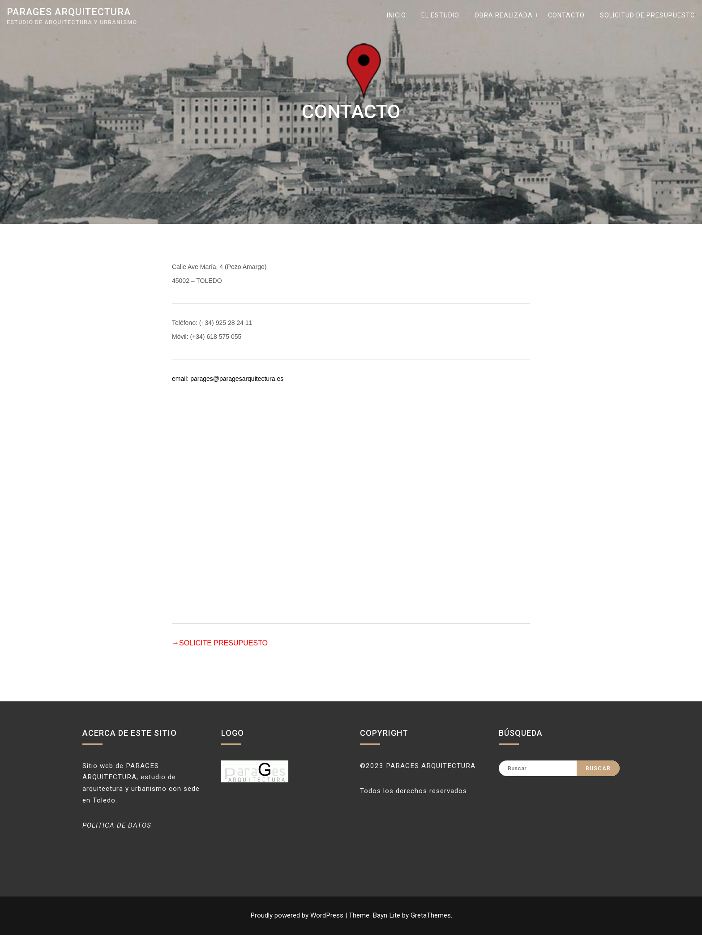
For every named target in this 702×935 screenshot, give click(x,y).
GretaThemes (431, 915)
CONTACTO (566, 15)
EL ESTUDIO (440, 15)
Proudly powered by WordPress (297, 915)
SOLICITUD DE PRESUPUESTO (647, 15)
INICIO (396, 15)
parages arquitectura (69, 11)
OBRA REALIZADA (504, 15)
